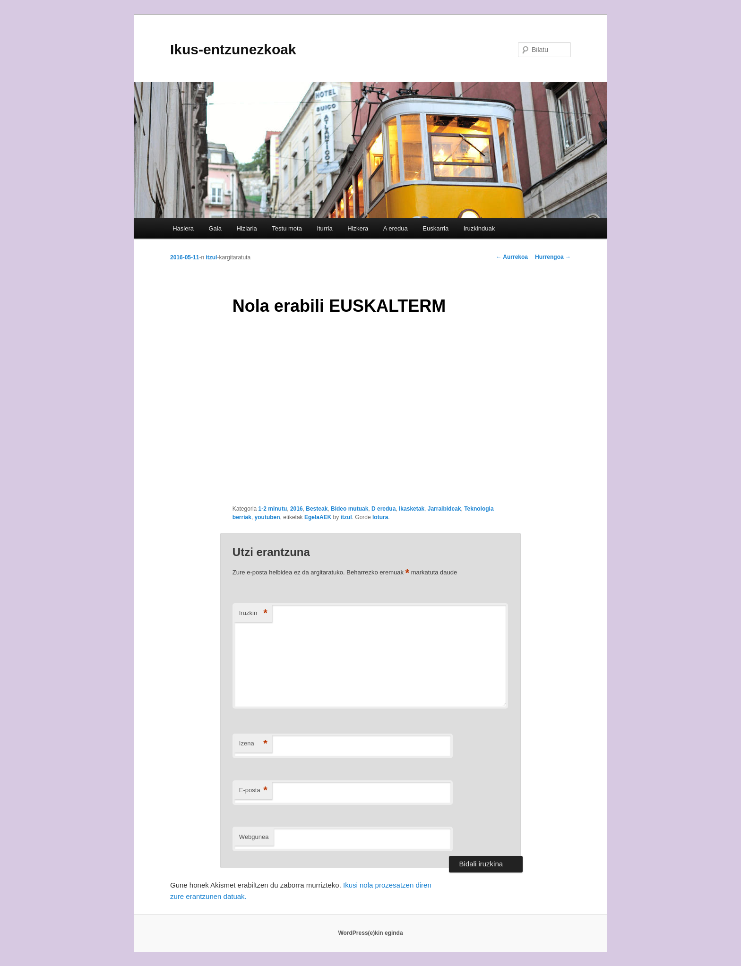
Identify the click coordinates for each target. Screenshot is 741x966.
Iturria (324, 228)
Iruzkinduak (479, 228)
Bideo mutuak (349, 508)
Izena (253, 744)
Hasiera (183, 228)
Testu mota (287, 228)
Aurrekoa (512, 257)
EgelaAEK (317, 517)
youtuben (267, 517)
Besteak (316, 508)
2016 (296, 508)
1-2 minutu (272, 508)
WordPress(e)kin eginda (370, 933)
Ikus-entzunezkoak (233, 49)
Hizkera (357, 228)
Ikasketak (411, 508)
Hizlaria (246, 228)
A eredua (395, 228)
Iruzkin (253, 613)
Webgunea (254, 836)
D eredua (383, 508)
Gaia (214, 228)
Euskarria (435, 228)
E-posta (253, 790)
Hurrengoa (553, 257)
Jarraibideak (444, 508)
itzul (211, 257)
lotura (380, 517)
